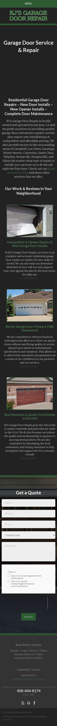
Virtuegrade (9, 716)
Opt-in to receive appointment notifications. (24, 577)
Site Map (7, 719)
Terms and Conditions (38, 716)
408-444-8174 (28, 691)
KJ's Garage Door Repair (22, 712)
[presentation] (25, 602)
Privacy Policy (21, 716)
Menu (28, 3)
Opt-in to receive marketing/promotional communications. (21, 583)
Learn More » (30, 278)
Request (28, 616)
